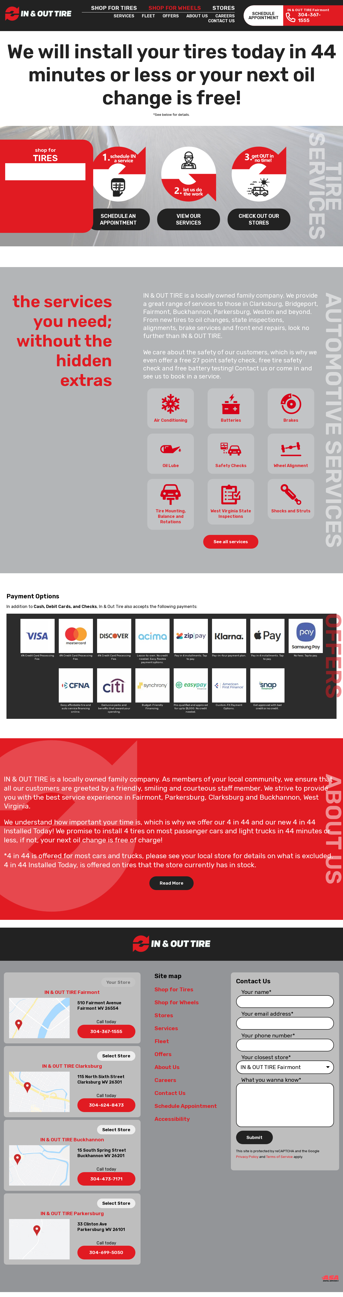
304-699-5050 (106, 1251)
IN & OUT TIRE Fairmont (72, 991)
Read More (171, 881)
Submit (254, 1135)
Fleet (148, 15)
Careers (225, 15)
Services (124, 15)
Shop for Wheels (175, 8)
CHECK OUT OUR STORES (259, 218)
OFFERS (333, 654)
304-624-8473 (106, 1103)
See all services (231, 540)
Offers (171, 15)
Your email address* (267, 1012)
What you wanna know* (271, 1078)
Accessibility (172, 1117)
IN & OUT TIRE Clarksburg (72, 1064)
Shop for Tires (114, 8)
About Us (197, 15)
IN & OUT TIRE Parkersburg (72, 1212)
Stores (224, 8)
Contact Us (221, 20)
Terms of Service (279, 1155)
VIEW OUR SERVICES (188, 218)
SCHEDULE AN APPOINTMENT (118, 218)
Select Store (116, 1054)
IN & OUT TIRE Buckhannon (72, 1138)
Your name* (256, 990)
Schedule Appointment (186, 1104)
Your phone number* (268, 1034)
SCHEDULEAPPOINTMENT (264, 15)
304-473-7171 (106, 1177)
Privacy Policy (247, 1155)
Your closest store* (266, 1055)
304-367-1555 (106, 1030)
